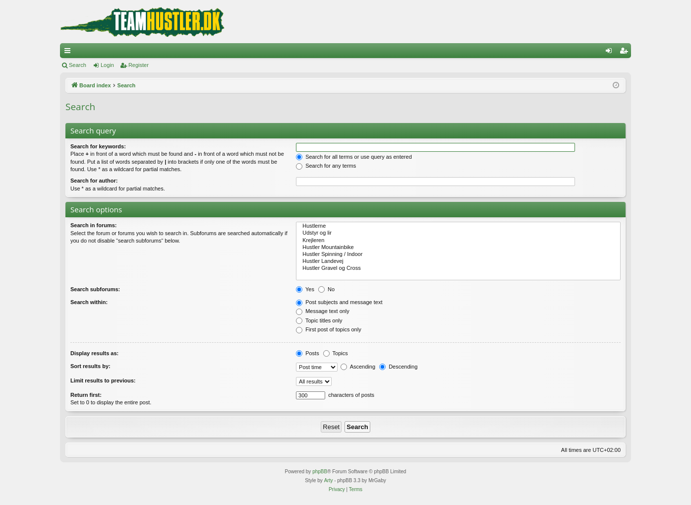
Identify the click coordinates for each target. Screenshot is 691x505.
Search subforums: (95, 289)
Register (138, 65)
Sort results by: (90, 366)
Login (107, 65)
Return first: (86, 395)
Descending (398, 367)
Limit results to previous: (102, 380)
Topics (335, 353)
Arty (328, 480)
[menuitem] (337, 489)
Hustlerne (458, 226)
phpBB (319, 471)
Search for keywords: (98, 146)
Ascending (358, 367)
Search (77, 65)
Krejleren (458, 240)
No (326, 289)
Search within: (89, 302)
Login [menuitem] (611, 52)
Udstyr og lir (458, 233)
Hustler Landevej (458, 261)
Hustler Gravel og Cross (458, 268)
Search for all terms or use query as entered (354, 157)
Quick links (69, 52)
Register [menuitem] (626, 52)
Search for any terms (326, 166)
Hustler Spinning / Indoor (458, 254)
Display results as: (94, 353)
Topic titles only (319, 320)
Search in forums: (93, 225)
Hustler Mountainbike (458, 247)
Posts (307, 353)
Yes (305, 289)
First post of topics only (328, 329)
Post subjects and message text (339, 302)
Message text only (322, 311)
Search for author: (93, 181)
